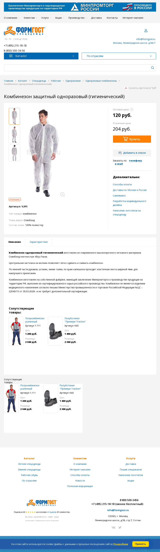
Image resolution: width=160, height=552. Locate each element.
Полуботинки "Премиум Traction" (75, 320)
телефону (135, 160)
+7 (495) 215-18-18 (15, 45)
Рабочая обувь (29, 475)
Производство (76, 17)
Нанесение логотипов (130, 475)
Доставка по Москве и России (130, 190)
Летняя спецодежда (29, 463)
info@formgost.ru (145, 39)
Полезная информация (80, 486)
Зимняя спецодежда (29, 469)
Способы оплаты (122, 184)
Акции (58, 17)
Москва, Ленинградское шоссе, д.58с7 (134, 42)
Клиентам (29, 17)
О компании (10, 17)
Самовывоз (119, 195)
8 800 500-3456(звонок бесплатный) (129, 502)
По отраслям (29, 480)
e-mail (119, 163)
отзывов (51, 512)
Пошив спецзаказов (131, 469)
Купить (134, 139)
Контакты (112, 17)
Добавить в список (134, 152)
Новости (80, 480)
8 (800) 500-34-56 (14, 50)
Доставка (96, 17)
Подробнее (120, 544)
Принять (140, 543)
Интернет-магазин (132, 17)
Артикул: (15, 206)
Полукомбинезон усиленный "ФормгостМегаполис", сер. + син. (36, 320)
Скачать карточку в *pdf (142, 88)
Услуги (45, 17)
